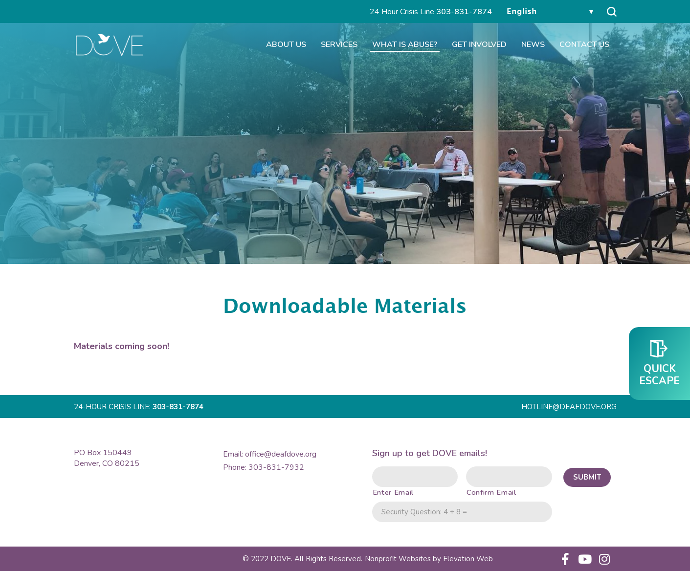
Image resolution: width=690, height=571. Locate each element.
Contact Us (584, 48)
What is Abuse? (404, 48)
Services (339, 48)
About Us (286, 48)
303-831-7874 (464, 11)
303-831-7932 (276, 467)
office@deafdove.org (280, 454)
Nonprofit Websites (399, 559)
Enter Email (393, 492)
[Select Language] (549, 12)
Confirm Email (491, 492)
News (533, 48)
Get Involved (479, 48)
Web (468, 559)
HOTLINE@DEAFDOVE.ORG (569, 407)
